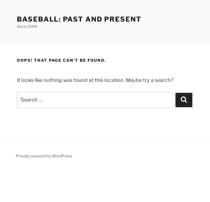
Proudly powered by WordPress (44, 155)
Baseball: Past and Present (79, 19)
